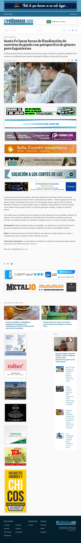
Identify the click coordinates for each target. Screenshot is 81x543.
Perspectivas (7, 535)
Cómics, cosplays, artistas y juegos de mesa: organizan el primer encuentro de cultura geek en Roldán (70, 395)
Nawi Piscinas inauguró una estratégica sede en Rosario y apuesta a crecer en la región (70, 374)
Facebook (43, 525)
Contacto (73, 14)
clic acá (25, 249)
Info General (7, 532)
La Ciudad (7, 525)
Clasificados (18, 532)
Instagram (43, 532)
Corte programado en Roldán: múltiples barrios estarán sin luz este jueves (70, 440)
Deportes (6, 528)
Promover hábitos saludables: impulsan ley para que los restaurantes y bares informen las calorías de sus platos (70, 419)
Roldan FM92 (8, 14)
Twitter (42, 528)
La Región (18, 525)
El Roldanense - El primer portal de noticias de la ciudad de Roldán (18, 22)
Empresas (18, 528)
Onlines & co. (72, 530)
